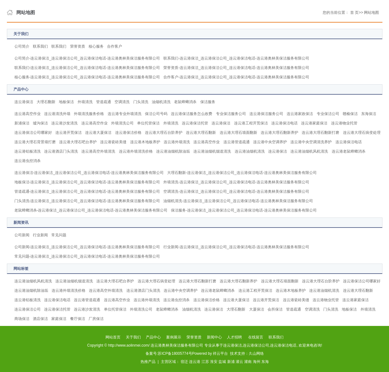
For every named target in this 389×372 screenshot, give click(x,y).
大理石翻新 (46, 102)
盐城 (222, 361)
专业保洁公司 (328, 114)
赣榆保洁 (350, 114)
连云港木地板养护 (145, 142)
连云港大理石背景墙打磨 (35, 142)
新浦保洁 (21, 123)
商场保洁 (21, 319)
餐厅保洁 (77, 319)
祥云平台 (220, 353)
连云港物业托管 (344, 123)
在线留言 (255, 337)
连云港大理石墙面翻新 (238, 132)
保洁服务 (207, 102)
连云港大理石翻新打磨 (320, 132)
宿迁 (184, 361)
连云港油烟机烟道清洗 (212, 151)
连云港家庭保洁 (314, 123)
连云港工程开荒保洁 (251, 123)
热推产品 (148, 361)
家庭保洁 (58, 319)
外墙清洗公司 (122, 123)
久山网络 (256, 353)
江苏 (205, 361)
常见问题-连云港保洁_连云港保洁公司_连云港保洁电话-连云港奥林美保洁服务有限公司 (87, 256)
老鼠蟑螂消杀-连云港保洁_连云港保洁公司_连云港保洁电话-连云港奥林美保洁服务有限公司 (90, 210)
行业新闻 (40, 235)
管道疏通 (103, 102)
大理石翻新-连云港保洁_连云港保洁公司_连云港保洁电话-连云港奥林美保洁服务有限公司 (241, 172)
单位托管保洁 (148, 123)
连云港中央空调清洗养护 (311, 142)
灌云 (239, 361)
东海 (265, 361)
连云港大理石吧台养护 (78, 142)
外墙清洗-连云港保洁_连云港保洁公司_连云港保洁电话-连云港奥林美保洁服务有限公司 (236, 182)
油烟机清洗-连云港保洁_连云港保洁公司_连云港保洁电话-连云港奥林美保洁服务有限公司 (238, 201)
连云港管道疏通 (236, 142)
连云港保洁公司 (27, 309)
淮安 (214, 361)
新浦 (231, 361)
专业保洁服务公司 (231, 114)
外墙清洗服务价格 (89, 114)
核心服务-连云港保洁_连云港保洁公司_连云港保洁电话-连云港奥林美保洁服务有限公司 (87, 77)
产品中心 (153, 337)
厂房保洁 (96, 319)
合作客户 (114, 46)
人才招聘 (234, 337)
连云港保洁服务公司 (266, 114)
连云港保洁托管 (195, 123)
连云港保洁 (23, 102)
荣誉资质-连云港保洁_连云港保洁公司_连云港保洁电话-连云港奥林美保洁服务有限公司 (236, 67)
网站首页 (112, 337)
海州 (256, 361)
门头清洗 (140, 102)
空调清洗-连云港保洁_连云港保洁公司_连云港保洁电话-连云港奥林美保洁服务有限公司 (236, 191)
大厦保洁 (256, 309)
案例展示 (173, 337)
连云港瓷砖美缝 (113, 142)
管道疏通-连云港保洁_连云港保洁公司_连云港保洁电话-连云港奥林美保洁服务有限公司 (87, 191)
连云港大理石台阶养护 (163, 132)
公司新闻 (21, 235)
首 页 (354, 12)
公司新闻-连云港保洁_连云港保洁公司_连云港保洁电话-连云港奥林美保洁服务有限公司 (87, 247)
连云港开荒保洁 (68, 132)
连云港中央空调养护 (270, 142)
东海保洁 (368, 114)
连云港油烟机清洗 (250, 151)
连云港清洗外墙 (57, 114)
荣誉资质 (77, 46)
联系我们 (40, 46)
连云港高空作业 (27, 114)
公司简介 (21, 46)
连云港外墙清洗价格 (136, 151)
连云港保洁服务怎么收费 (191, 114)
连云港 (194, 361)
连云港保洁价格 (128, 132)
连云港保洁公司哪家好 (33, 132)
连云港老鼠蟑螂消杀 (349, 151)
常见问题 (58, 235)
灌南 (248, 361)
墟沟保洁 (40, 123)
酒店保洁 (40, 319)
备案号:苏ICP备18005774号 (169, 353)
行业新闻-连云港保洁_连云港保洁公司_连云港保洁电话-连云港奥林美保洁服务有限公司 (236, 247)
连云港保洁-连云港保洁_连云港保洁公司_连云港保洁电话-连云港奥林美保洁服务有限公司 (89, 172)
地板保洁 (66, 102)
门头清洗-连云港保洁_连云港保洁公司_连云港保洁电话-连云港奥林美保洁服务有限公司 (87, 201)
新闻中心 (214, 337)
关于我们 (133, 337)
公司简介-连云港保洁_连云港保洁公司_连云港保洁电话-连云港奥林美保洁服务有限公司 (87, 58)
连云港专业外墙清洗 (124, 114)
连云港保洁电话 (284, 123)
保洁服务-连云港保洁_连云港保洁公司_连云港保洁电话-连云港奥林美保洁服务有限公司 (243, 210)
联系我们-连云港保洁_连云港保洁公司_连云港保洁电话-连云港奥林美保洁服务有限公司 (236, 58)
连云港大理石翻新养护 (279, 132)
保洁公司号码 (156, 114)
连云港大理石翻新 (201, 132)
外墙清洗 (85, 102)
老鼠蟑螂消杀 (185, 102)
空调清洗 (122, 102)
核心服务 (96, 46)
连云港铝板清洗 (27, 151)
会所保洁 (275, 309)
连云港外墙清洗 (177, 142)
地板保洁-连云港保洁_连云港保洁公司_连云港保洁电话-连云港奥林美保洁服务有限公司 (87, 182)
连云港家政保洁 (300, 114)
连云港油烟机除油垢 (173, 151)
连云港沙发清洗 (64, 123)
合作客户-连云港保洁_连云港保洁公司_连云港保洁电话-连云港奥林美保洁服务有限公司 (236, 77)
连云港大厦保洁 (98, 132)
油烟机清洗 (161, 102)
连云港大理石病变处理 (362, 132)
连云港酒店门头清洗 (61, 151)
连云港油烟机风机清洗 (309, 151)
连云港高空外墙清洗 (98, 151)
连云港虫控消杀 (27, 161)
